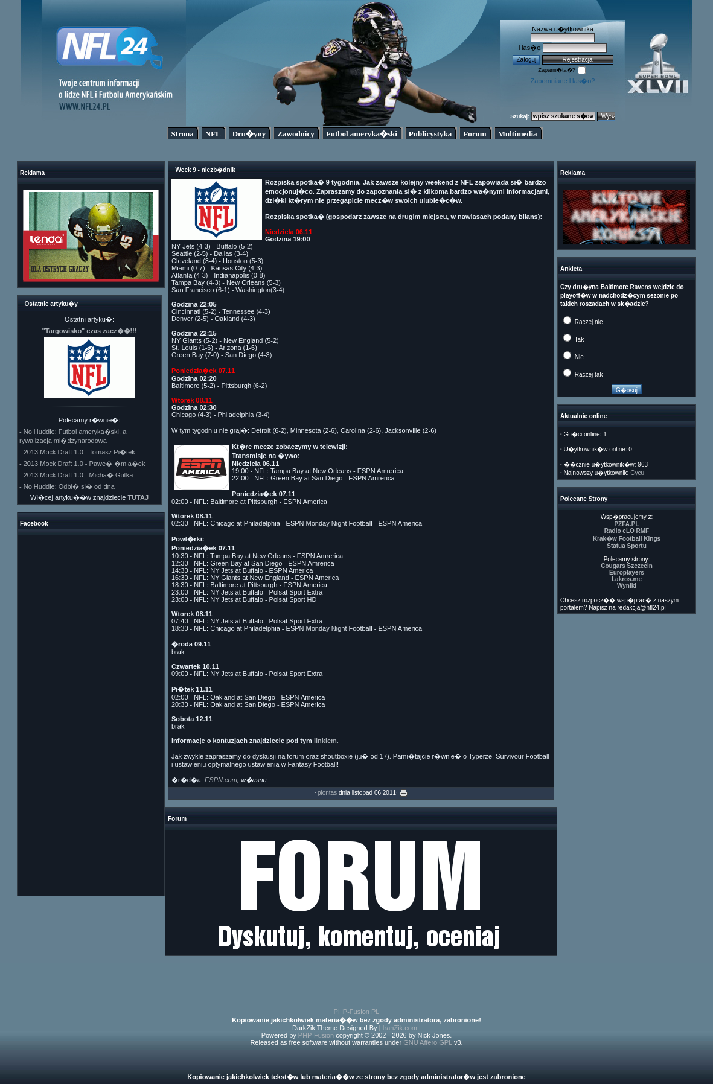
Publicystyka (430, 133)
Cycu (637, 473)
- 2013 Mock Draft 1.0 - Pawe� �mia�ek (82, 463)
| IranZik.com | (400, 1027)
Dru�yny (249, 133)
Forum (474, 133)
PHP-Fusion (316, 1035)
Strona (182, 133)
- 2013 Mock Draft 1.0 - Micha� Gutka (76, 475)
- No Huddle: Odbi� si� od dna (67, 486)
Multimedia (517, 133)
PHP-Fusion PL (357, 1011)
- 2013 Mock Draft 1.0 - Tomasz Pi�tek (77, 452)
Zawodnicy (295, 133)
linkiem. (326, 740)
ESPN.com (221, 779)
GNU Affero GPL (427, 1042)
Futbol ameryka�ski (361, 133)
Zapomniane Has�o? (562, 80)
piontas (327, 792)
